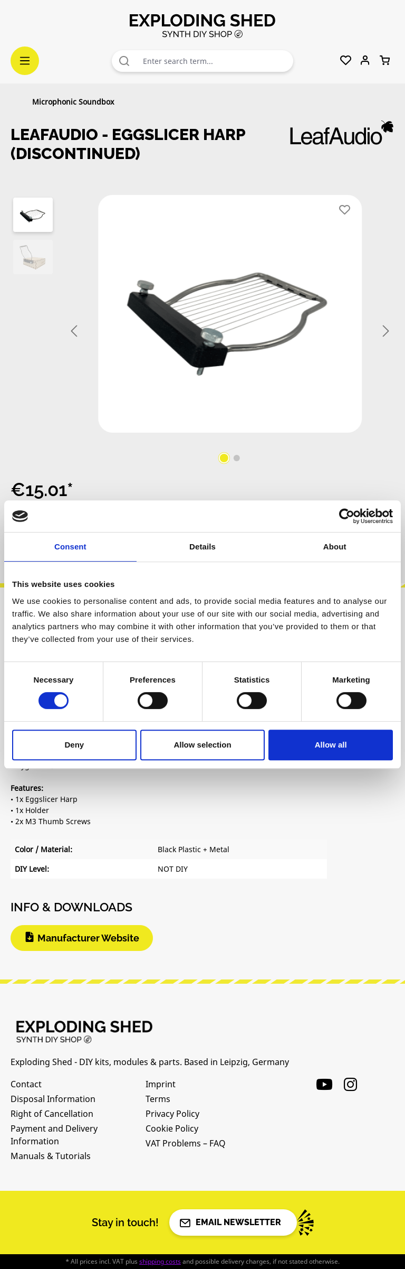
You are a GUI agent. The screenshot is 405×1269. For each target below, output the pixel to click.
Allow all (331, 744)
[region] (202, 331)
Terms (158, 1099)
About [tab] (334, 546)
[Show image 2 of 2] (237, 458)
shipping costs (160, 1261)
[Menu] (25, 60)
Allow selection (202, 744)
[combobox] (215, 61)
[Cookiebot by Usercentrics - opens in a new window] (347, 516)
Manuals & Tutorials (51, 1156)
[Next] (386, 331)
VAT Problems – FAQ (186, 1143)
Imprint (161, 1084)
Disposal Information (53, 1099)
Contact (26, 1084)
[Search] (124, 61)
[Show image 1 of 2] (224, 458)
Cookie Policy (172, 1128)
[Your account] (365, 61)
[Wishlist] (345, 61)
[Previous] (74, 331)
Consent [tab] (70, 546)
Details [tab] (202, 546)
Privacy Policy (172, 1113)
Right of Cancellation (52, 1113)
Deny (74, 744)
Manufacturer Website (88, 938)
